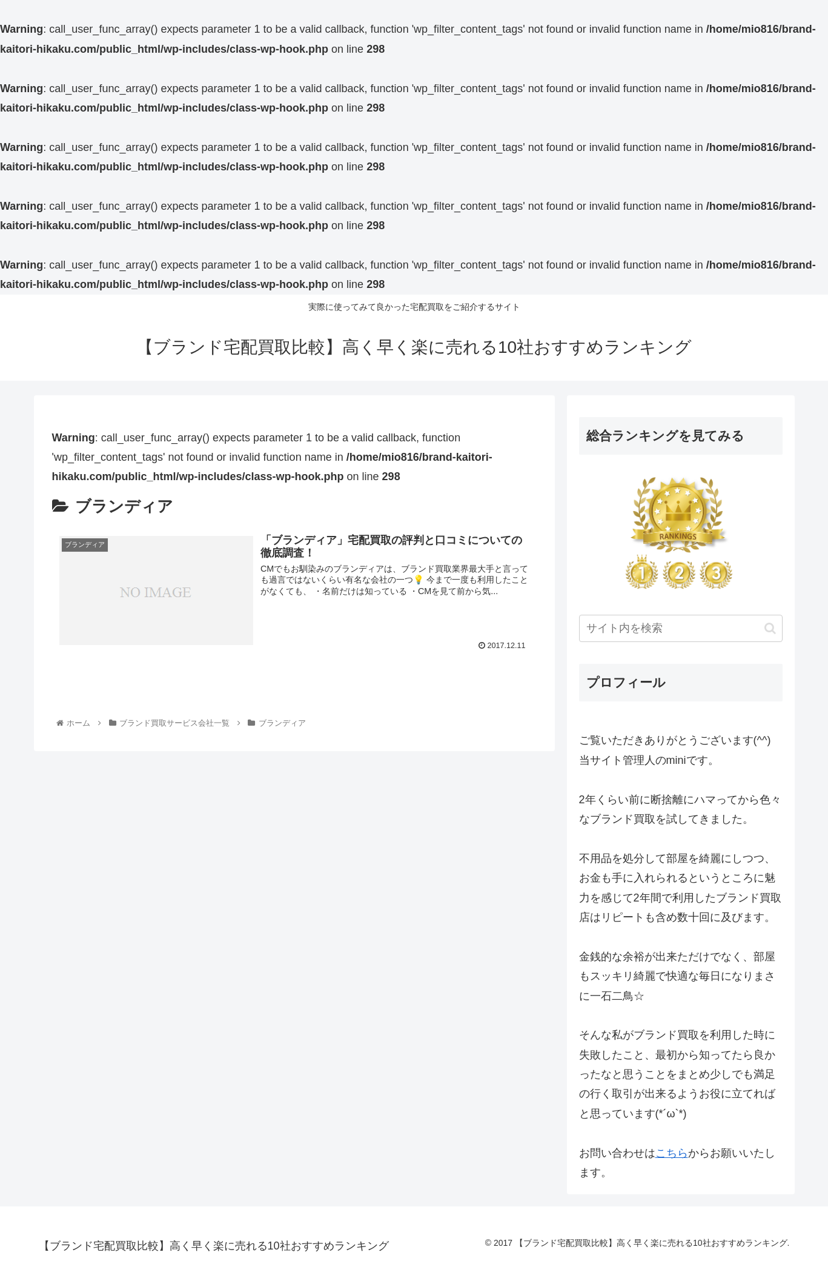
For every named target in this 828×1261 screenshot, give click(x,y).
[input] (681, 628)
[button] (770, 628)
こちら (671, 1153)
